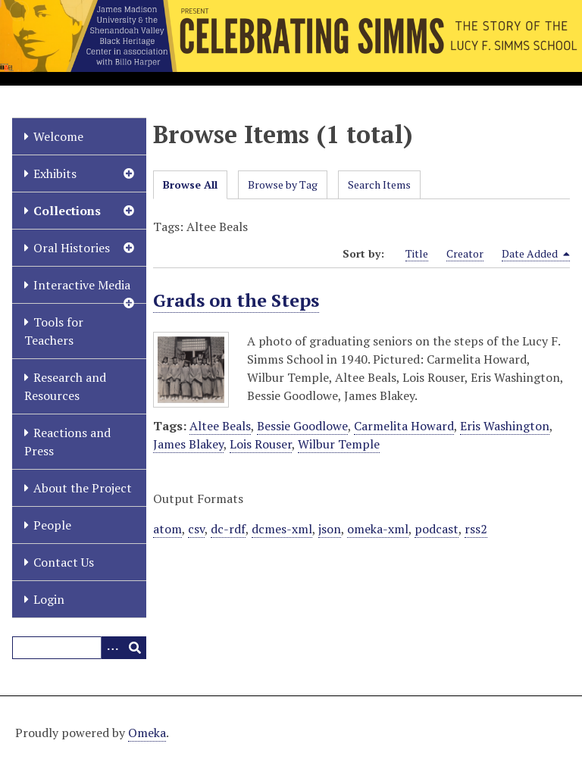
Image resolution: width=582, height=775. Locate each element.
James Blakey (188, 444)
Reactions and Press (67, 441)
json (329, 528)
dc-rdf (228, 528)
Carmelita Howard (404, 425)
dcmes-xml (282, 528)
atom (167, 528)
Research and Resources (65, 386)
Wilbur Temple (339, 444)
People (52, 525)
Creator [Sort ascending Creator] (464, 253)
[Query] (79, 647)
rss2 (476, 528)
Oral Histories (71, 247)
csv (196, 528)
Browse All (190, 184)
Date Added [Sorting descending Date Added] (536, 253)
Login (48, 599)
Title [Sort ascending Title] (416, 253)
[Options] (112, 647)
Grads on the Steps (236, 300)
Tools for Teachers (53, 331)
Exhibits (55, 173)
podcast (436, 528)
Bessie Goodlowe (302, 425)
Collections (67, 210)
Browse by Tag (283, 184)
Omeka (147, 732)
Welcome (58, 136)
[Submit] (135, 647)
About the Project (82, 488)
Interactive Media (81, 285)
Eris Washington (504, 425)
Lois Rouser (261, 444)
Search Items (379, 184)
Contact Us (63, 562)
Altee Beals (220, 425)
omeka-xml (377, 528)
